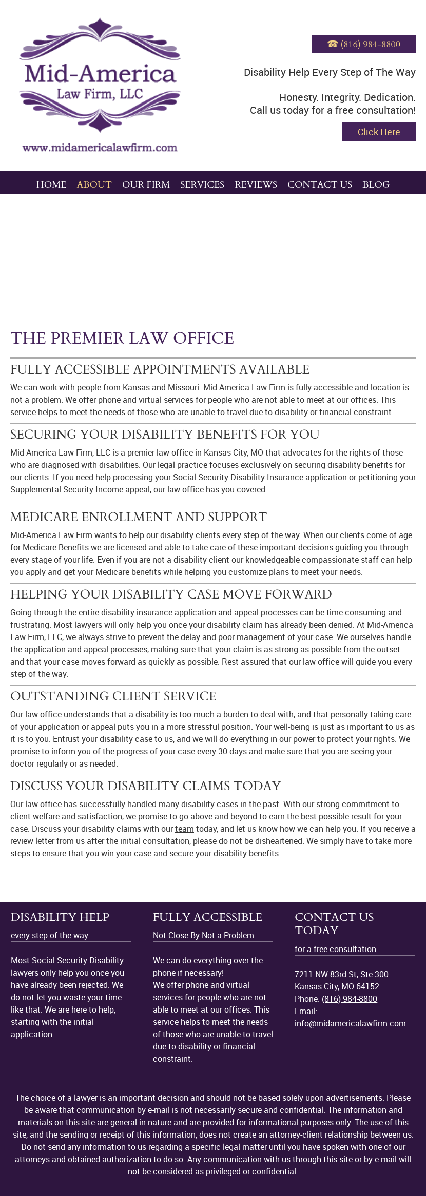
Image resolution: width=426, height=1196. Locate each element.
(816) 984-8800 (349, 998)
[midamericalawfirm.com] (100, 85)
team (184, 828)
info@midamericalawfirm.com (350, 1023)
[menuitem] (51, 182)
